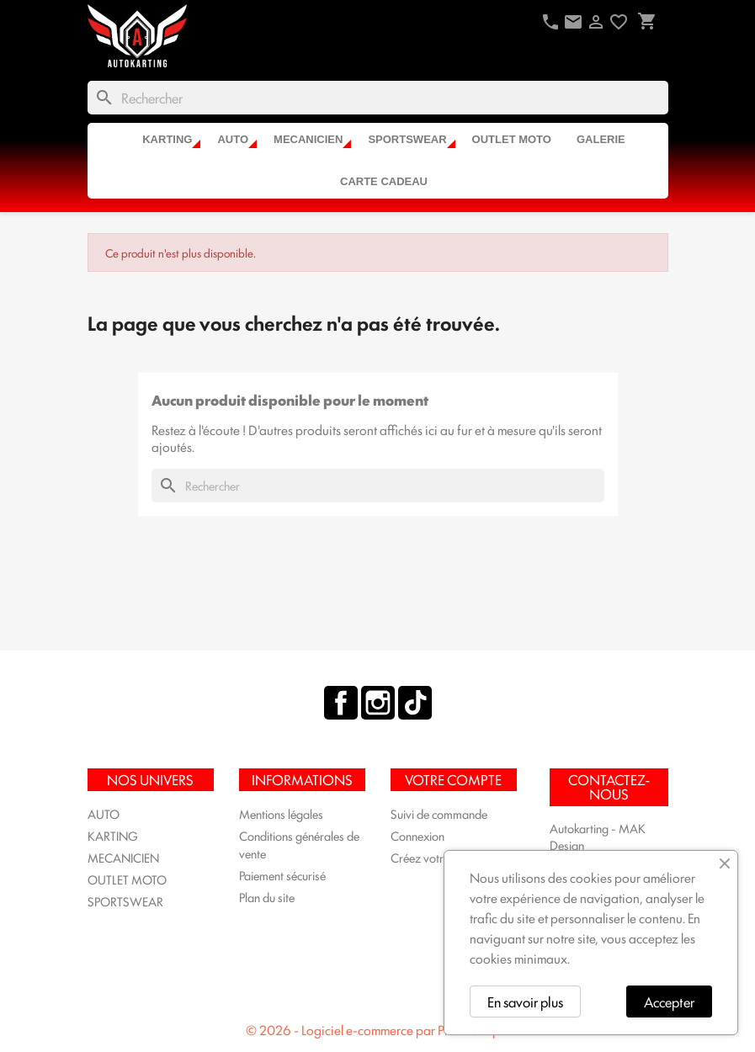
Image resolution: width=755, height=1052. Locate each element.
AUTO (232, 139)
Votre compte (453, 779)
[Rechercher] (378, 97)
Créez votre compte (440, 857)
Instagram (378, 703)
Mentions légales (281, 813)
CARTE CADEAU (384, 181)
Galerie (601, 139)
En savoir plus (525, 1001)
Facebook (341, 703)
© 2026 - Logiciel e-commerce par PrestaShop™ (378, 1029)
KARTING (167, 139)
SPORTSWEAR (407, 139)
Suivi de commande (439, 813)
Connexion (417, 835)
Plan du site (267, 897)
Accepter (669, 1001)
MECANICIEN (308, 139)
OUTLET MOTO (511, 139)
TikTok (415, 703)
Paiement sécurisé (282, 875)
